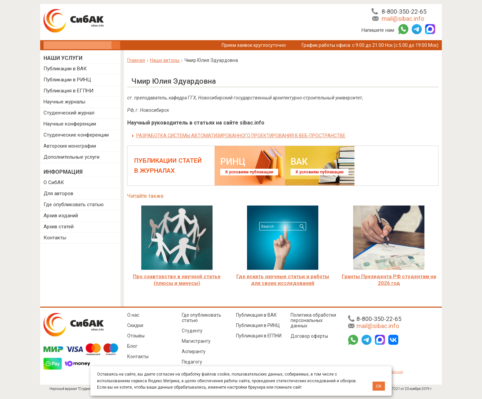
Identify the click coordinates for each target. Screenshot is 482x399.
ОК (379, 386)
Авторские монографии (70, 146)
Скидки (135, 325)
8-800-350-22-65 (404, 11)
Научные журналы (64, 102)
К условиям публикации (249, 172)
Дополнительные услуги (71, 157)
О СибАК (54, 182)
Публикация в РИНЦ (258, 325)
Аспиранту (194, 351)
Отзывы (136, 335)
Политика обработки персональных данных (313, 320)
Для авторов (58, 193)
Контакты (55, 238)
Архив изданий (61, 216)
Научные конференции (70, 124)
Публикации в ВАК (65, 69)
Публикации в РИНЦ (67, 80)
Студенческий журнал (69, 113)
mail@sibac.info (403, 18)
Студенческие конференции (76, 135)
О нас (133, 315)
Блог (132, 346)
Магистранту (196, 341)
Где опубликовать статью (74, 205)
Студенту (192, 330)
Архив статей (59, 227)
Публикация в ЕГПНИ (68, 91)
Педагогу (192, 362)
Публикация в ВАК (256, 315)
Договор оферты (309, 336)
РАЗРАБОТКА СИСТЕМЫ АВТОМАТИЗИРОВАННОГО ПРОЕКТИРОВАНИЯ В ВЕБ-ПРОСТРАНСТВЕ (240, 135)
